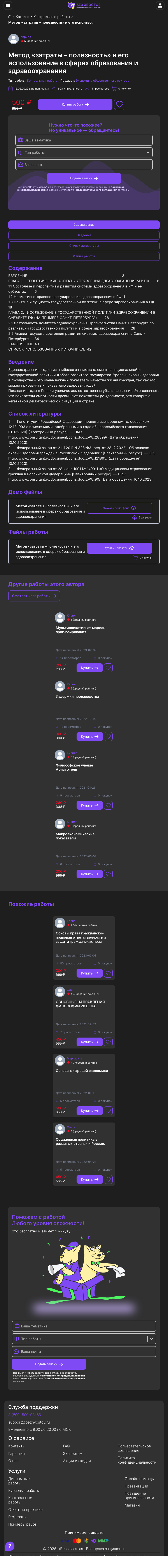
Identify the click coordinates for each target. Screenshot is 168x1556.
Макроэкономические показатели (75, 836)
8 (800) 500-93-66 (24, 1415)
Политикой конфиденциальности (63, 1375)
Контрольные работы (51, 16)
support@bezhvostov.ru (29, 1422)
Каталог (22, 16)
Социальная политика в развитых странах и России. (80, 1141)
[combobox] (25, 152)
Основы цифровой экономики (82, 1071)
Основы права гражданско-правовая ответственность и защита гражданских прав (81, 937)
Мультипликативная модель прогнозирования (80, 630)
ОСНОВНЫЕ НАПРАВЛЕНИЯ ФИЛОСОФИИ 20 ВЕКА (80, 1004)
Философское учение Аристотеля (74, 767)
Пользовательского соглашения (96, 189)
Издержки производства (77, 696)
